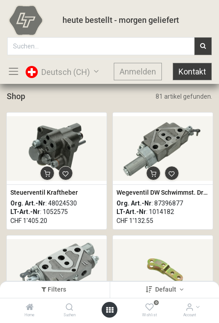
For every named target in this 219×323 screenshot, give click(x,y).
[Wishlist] (149, 307)
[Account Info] (189, 307)
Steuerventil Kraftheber (44, 192)
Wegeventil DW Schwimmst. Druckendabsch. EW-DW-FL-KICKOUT (162, 192)
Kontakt (192, 71)
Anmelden (138, 71)
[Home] (30, 307)
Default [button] (166, 289)
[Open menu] (109, 310)
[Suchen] (69, 307)
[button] (47, 173)
